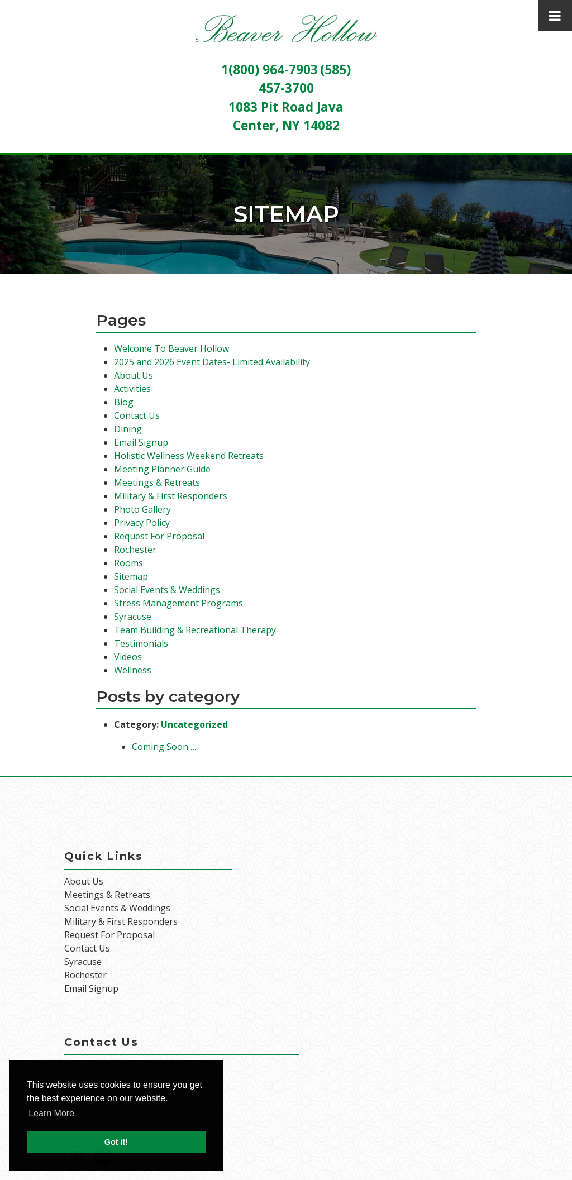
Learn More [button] (51, 1113)
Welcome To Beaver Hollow (171, 348)
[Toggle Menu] (555, 15)
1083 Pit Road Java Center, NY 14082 (110, 1073)
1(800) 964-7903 (269, 69)
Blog (124, 402)
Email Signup (141, 442)
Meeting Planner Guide (162, 469)
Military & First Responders (170, 496)
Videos (128, 657)
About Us (133, 375)
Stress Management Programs (178, 603)
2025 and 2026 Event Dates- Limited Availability (212, 362)
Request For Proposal (159, 536)
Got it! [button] (116, 1142)
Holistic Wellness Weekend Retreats (189, 456)
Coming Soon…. (164, 747)
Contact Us (137, 415)
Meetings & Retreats (157, 482)
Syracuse (132, 616)
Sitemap (131, 576)
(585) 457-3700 (95, 1134)
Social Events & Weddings (167, 590)
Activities (132, 389)
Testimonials (141, 643)
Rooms (128, 563)
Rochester (135, 549)
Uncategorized (194, 724)
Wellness (132, 670)
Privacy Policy (142, 523)
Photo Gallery (142, 509)
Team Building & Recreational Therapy (195, 630)
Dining (128, 429)
